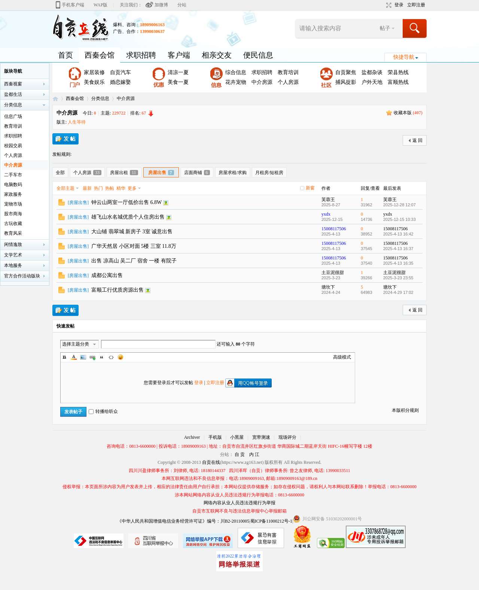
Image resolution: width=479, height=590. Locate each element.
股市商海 (13, 213)
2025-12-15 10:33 (399, 219)
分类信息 (100, 98)
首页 (65, 55)
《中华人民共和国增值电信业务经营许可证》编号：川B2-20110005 (183, 521)
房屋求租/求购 (233, 172)
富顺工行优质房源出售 (117, 290)
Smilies (120, 357)
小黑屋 (237, 437)
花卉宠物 (235, 82)
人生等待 (77, 122)
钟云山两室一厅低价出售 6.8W (126, 202)
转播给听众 (103, 411)
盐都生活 (13, 94)
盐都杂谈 (371, 72)
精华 (120, 188)
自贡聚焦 (345, 72)
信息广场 (13, 116)
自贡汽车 (120, 72)
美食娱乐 (94, 82)
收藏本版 (408, 112)
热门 (98, 188)
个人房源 (288, 82)
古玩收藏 (13, 223)
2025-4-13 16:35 (398, 263)
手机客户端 (73, 4)
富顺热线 (398, 82)
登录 (398, 4)
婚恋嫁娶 (120, 82)
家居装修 (94, 72)
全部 (60, 172)
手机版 (215, 437)
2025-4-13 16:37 (398, 248)
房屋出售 (161, 172)
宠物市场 (13, 204)
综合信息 (235, 72)
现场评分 (287, 437)
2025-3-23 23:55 (398, 278)
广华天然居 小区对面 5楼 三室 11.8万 (133, 246)
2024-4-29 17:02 (398, 292)
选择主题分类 (75, 344)
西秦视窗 (13, 83)
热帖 (109, 188)
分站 (181, 4)
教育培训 (288, 72)
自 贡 (240, 454)
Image (83, 357)
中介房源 (261, 82)
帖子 (385, 28)
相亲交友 (217, 55)
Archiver (192, 437)
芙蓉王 (328, 199)
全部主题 (65, 188)
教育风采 (13, 233)
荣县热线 (398, 72)
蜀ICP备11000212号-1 (271, 521)
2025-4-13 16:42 (398, 234)
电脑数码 (13, 184)
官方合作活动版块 (22, 276)
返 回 (417, 140)
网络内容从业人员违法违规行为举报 (239, 502)
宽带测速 (261, 437)
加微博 (161, 4)
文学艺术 (13, 255)
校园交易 (13, 145)
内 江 (254, 454)
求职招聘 (141, 55)
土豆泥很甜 (332, 272)
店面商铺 (197, 172)
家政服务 (13, 194)
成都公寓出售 (107, 275)
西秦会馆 (100, 55)
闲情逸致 (13, 244)
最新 (87, 188)
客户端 (179, 55)
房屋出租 (124, 172)
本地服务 (13, 265)
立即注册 (416, 4)
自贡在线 (55, 98)
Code (111, 357)
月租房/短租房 (269, 172)
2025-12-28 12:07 (399, 205)
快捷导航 (403, 57)
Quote (102, 357)
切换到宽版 (388, 5)
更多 (132, 188)
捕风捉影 (345, 82)
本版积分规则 (405, 410)
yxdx (325, 214)
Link (92, 357)
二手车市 (13, 174)
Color (73, 357)
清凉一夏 (178, 72)
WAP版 (100, 4)
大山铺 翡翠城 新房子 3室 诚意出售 (132, 231)
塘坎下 (328, 287)
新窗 (310, 188)
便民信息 (258, 55)
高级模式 (342, 357)
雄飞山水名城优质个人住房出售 (128, 217)
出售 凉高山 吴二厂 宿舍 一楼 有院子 (134, 261)
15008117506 (333, 228)
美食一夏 (178, 82)
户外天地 (371, 82)
